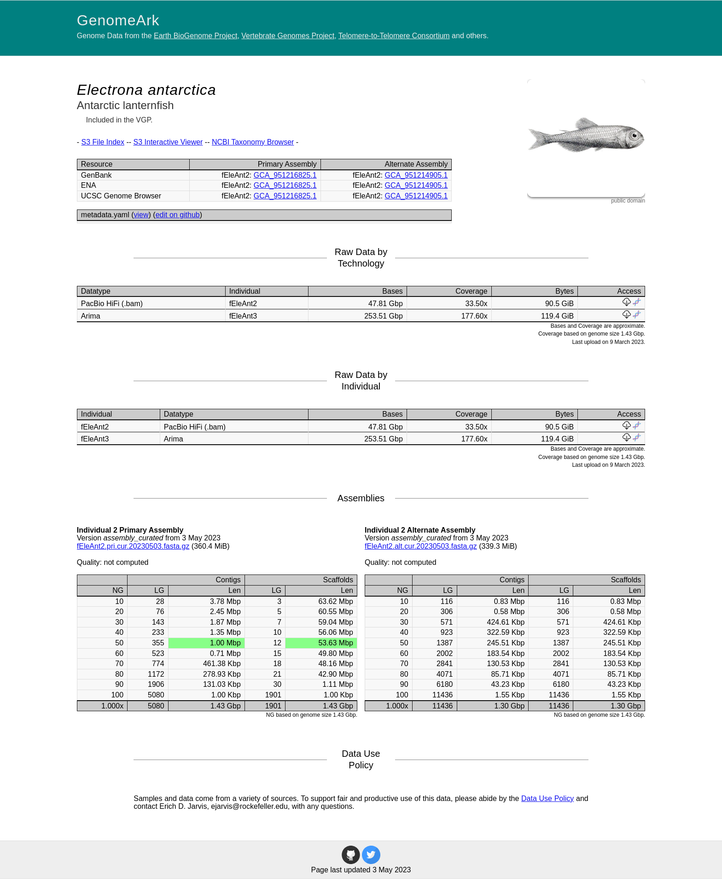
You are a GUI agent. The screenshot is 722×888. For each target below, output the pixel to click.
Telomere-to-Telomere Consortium (394, 36)
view (141, 215)
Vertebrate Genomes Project (287, 36)
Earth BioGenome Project (195, 36)
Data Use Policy (547, 798)
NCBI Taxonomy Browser (253, 142)
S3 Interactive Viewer (168, 142)
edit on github (178, 215)
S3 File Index (103, 142)
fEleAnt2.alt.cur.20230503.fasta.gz (421, 546)
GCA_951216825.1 (285, 175)
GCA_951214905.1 (416, 175)
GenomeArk (118, 20)
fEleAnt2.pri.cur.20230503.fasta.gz (133, 546)
